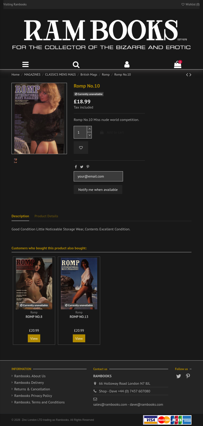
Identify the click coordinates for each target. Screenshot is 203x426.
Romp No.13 (79, 317)
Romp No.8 (34, 317)
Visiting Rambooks (15, 4)
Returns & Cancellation (32, 389)
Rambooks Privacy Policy (33, 395)
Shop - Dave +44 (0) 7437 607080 (124, 391)
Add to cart (111, 132)
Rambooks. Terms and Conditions (39, 402)
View (34, 338)
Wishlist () (190, 4)
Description (20, 216)
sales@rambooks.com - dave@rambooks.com (128, 404)
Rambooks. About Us (29, 376)
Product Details (46, 216)
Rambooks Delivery (29, 382)
